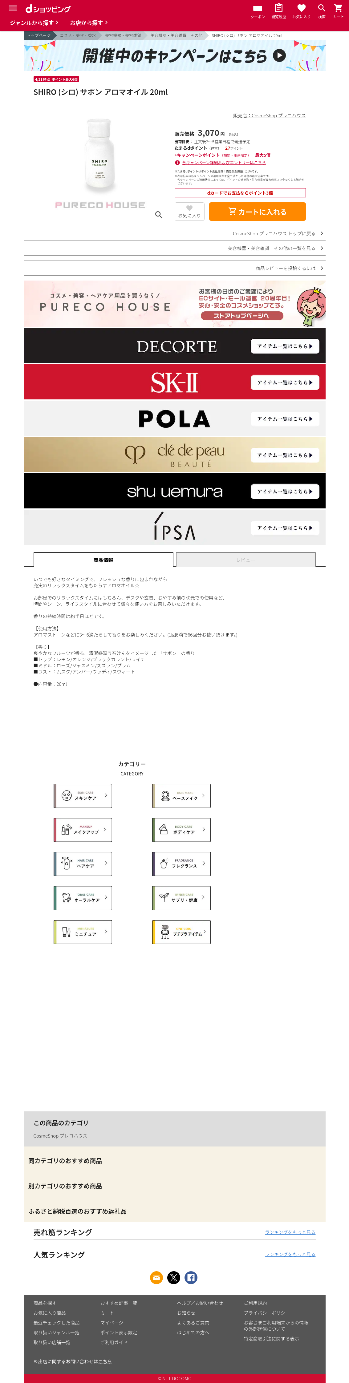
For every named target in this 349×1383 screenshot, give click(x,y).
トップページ (39, 35)
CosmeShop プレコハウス (60, 1135)
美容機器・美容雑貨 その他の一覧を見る (271, 248)
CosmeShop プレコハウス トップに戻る (274, 233)
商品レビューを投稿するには (285, 268)
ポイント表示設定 (118, 1332)
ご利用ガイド (114, 1342)
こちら (105, 1361)
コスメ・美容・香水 (78, 35)
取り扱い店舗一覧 (52, 1342)
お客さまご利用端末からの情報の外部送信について (276, 1325)
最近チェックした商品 (57, 1322)
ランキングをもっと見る (290, 1232)
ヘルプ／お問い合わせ (200, 1303)
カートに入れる (257, 211)
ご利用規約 (255, 1303)
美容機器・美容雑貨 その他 (176, 35)
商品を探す (45, 1303)
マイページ (112, 1322)
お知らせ (186, 1312)
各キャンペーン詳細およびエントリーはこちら (224, 162)
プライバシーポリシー (267, 1312)
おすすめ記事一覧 (118, 1303)
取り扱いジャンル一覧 (56, 1332)
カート (107, 1312)
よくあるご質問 (193, 1322)
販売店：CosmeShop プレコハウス (269, 115)
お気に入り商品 (50, 1312)
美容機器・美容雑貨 (123, 35)
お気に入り (189, 215)
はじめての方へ (193, 1332)
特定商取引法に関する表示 (271, 1338)
